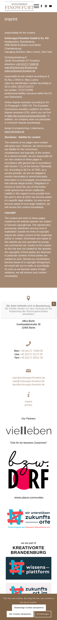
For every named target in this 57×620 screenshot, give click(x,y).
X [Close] (54, 323)
